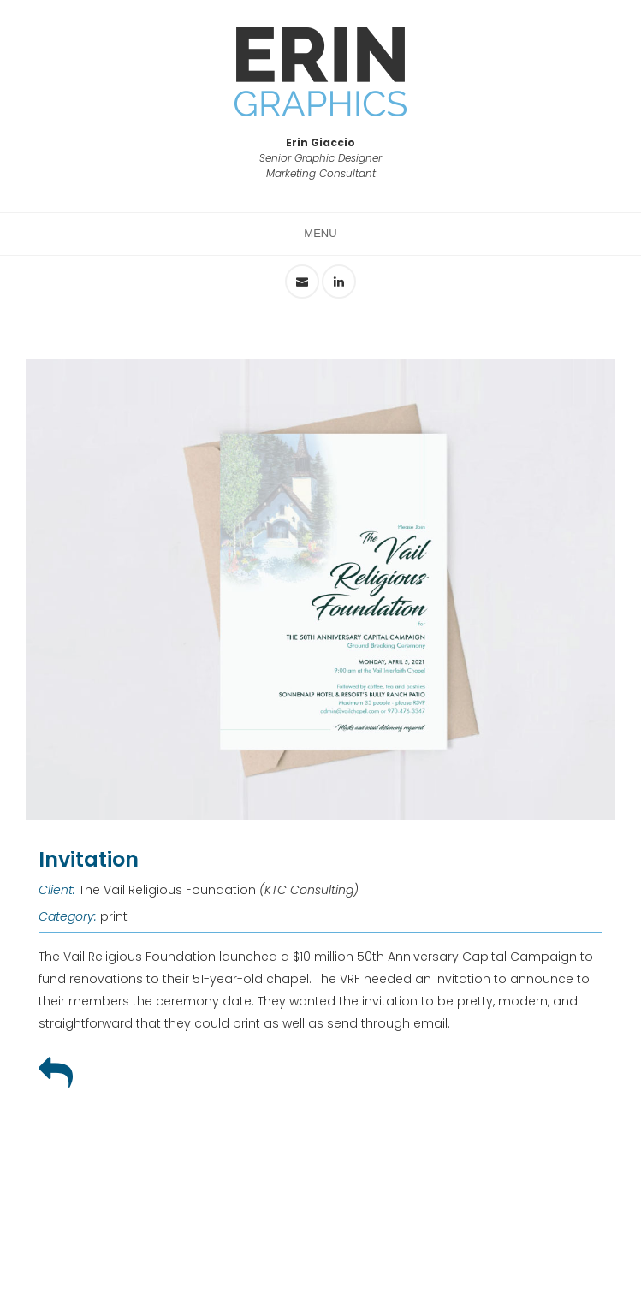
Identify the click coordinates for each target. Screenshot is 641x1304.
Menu (320, 233)
